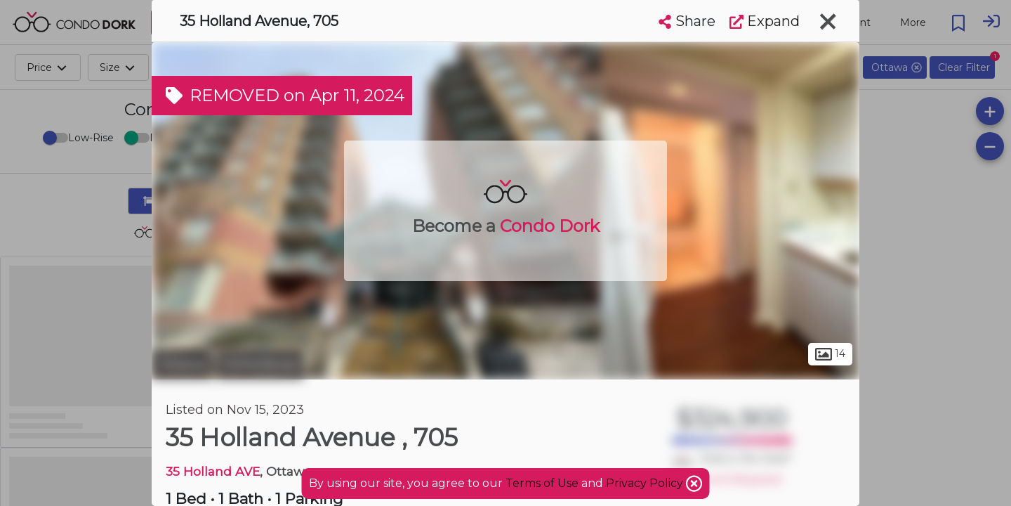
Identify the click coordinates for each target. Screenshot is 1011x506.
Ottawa (182, 364)
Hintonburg (259, 364)
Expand (764, 21)
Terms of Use (542, 483)
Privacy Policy (646, 483)
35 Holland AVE (213, 471)
